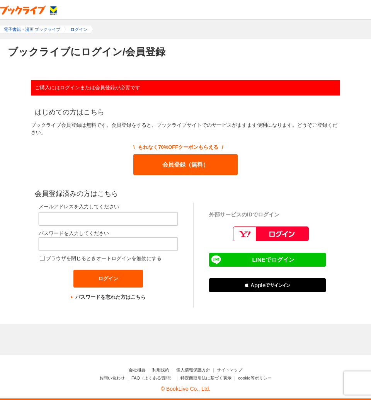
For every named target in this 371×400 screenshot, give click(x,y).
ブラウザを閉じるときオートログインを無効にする (104, 258)
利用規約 (160, 370)
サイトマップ (229, 370)
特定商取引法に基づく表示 (205, 378)
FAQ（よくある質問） (152, 378)
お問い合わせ (112, 378)
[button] (267, 285)
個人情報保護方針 (193, 370)
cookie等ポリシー (255, 378)
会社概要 (137, 370)
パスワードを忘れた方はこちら (110, 297)
